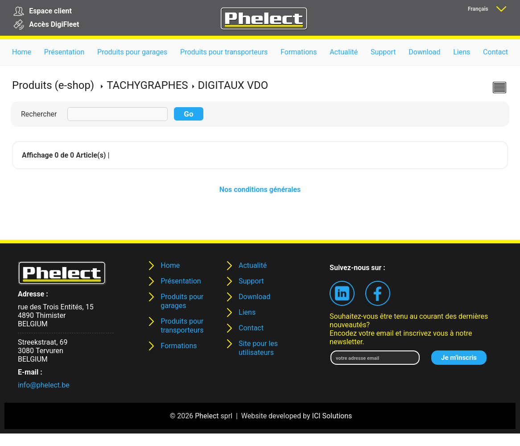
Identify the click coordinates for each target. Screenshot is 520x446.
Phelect (207, 416)
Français (478, 9)
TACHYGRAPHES (147, 85)
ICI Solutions (332, 416)
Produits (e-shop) (53, 85)
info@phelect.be (44, 385)
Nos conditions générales (260, 189)
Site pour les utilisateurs (258, 348)
